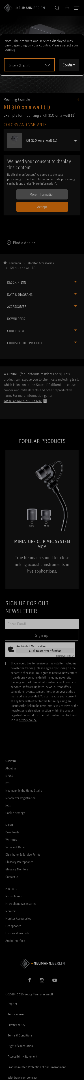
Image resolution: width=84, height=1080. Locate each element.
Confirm (68, 64)
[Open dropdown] (29, 65)
